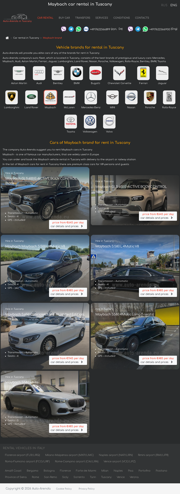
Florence (65, 471)
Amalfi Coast (13, 471)
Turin (93, 477)
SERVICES (103, 18)
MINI (112, 108)
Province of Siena (16, 477)
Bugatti (95, 83)
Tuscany (106, 477)
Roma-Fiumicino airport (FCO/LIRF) (27, 462)
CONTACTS (143, 18)
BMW (77, 83)
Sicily (65, 477)
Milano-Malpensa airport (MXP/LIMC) (69, 455)
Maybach (50, 108)
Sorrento (79, 477)
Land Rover (31, 108)
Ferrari (143, 83)
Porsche (150, 108)
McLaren (69, 108)
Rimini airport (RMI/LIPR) (153, 455)
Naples (118, 471)
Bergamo (32, 471)
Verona (134, 477)
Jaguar (162, 83)
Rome (35, 477)
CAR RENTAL (47, 18)
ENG (173, 5)
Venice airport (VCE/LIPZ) (120, 462)
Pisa (130, 471)
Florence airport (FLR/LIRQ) (22, 455)
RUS (164, 5)
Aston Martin (19, 83)
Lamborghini (11, 108)
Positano (161, 471)
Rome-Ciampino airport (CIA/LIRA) (76, 462)
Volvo (109, 132)
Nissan (131, 108)
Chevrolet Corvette (119, 83)
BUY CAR (65, 18)
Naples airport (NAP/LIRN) (116, 455)
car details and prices (68, 224)
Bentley (58, 83)
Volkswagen (90, 132)
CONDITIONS (122, 18)
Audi (39, 83)
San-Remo (50, 477)
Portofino (144, 471)
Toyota (71, 132)
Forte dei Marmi (86, 471)
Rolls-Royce (169, 108)
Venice (121, 477)
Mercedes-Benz (90, 108)
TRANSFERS (83, 18)
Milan (104, 471)
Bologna (49, 471)
